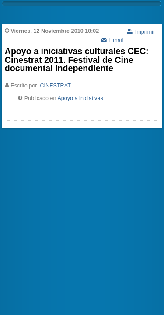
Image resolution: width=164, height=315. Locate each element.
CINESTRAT (55, 86)
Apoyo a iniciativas (80, 98)
